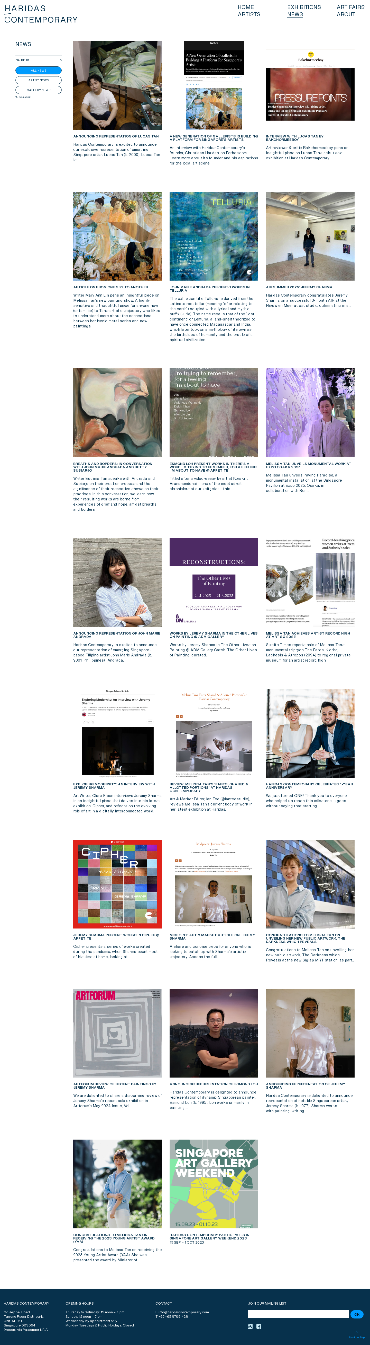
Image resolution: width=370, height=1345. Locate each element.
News (295, 15)
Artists (249, 14)
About (346, 14)
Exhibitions (304, 7)
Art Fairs (351, 7)
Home (246, 7)
